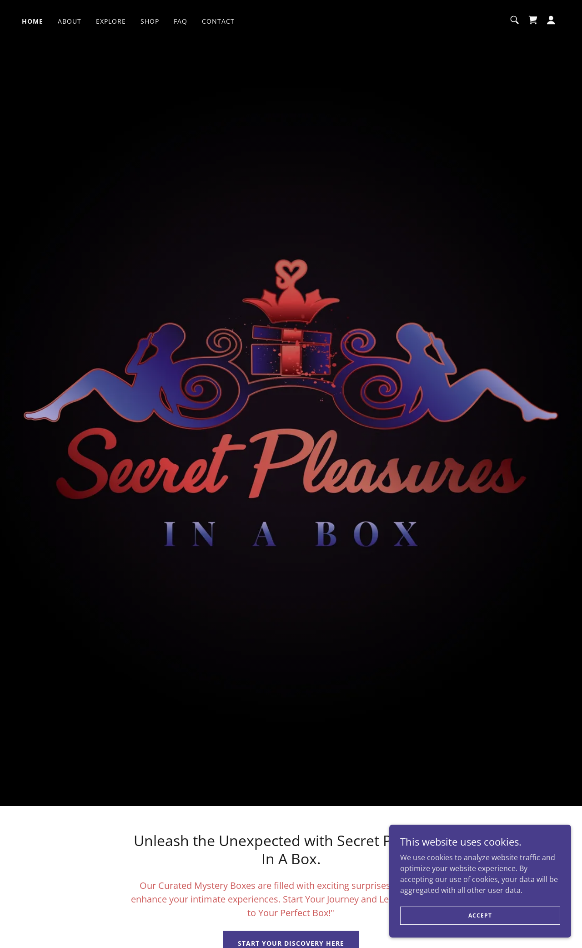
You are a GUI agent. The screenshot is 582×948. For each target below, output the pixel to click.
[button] (551, 20)
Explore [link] (111, 21)
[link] (533, 20)
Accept (480, 915)
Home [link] (32, 21)
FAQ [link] (180, 21)
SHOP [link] (149, 21)
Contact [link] (218, 21)
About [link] (69, 21)
